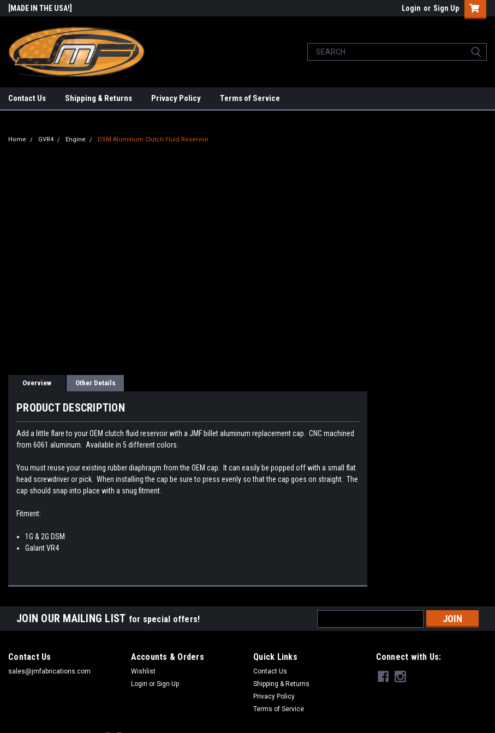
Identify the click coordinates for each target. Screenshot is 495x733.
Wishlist (143, 671)
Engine (75, 139)
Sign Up (446, 8)
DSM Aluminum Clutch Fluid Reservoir (153, 139)
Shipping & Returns (98, 98)
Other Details (95, 383)
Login (411, 8)
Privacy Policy (176, 98)
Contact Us (27, 98)
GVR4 (45, 139)
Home (17, 139)
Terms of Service (250, 98)
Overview (36, 383)
